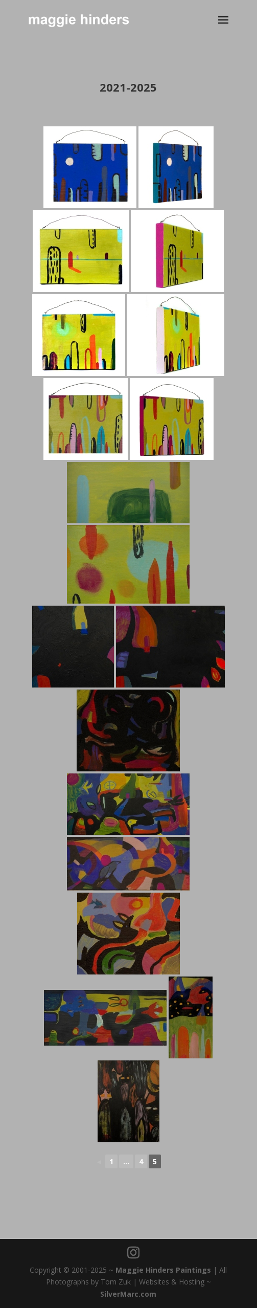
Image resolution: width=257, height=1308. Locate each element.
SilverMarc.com (128, 1294)
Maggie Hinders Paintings (163, 1270)
